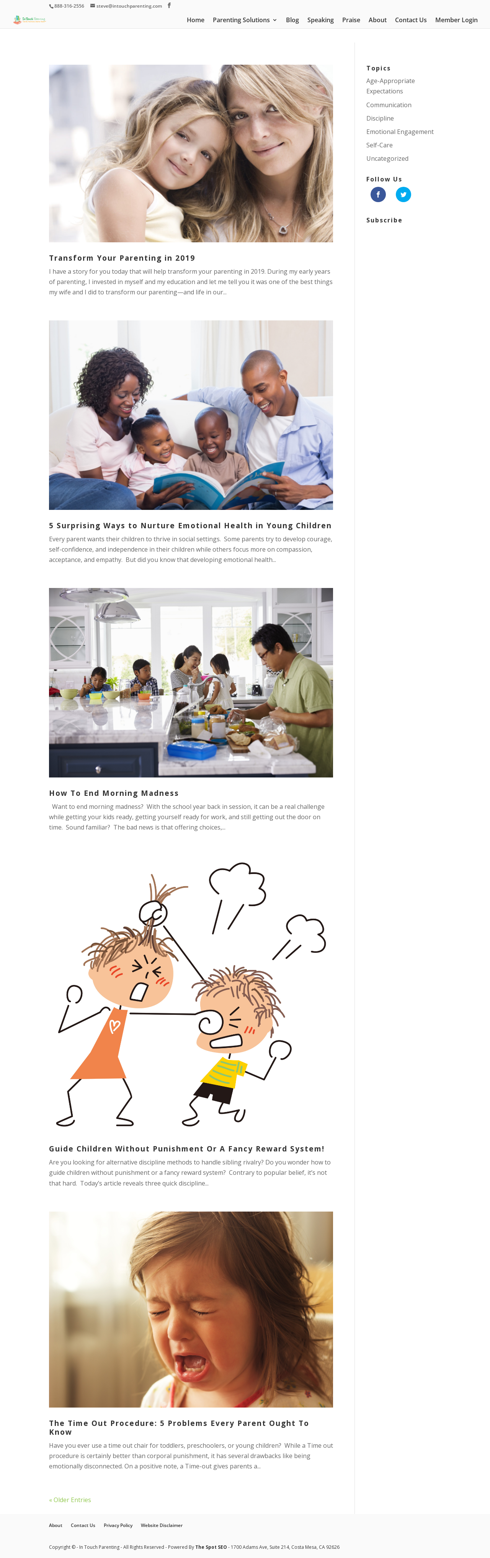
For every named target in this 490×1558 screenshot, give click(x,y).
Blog (292, 20)
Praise (351, 20)
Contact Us (411, 20)
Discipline (380, 118)
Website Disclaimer (162, 1525)
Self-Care (379, 145)
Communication (389, 105)
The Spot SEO (211, 1547)
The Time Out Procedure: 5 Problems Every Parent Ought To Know (179, 1427)
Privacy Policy (118, 1525)
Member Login (456, 20)
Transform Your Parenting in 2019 (122, 258)
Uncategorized (387, 158)
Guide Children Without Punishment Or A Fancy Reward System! (187, 1149)
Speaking (320, 20)
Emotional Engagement (400, 131)
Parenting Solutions (241, 20)
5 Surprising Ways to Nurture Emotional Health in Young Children (190, 526)
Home (195, 20)
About (378, 20)
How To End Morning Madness (114, 793)
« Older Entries (70, 1500)
